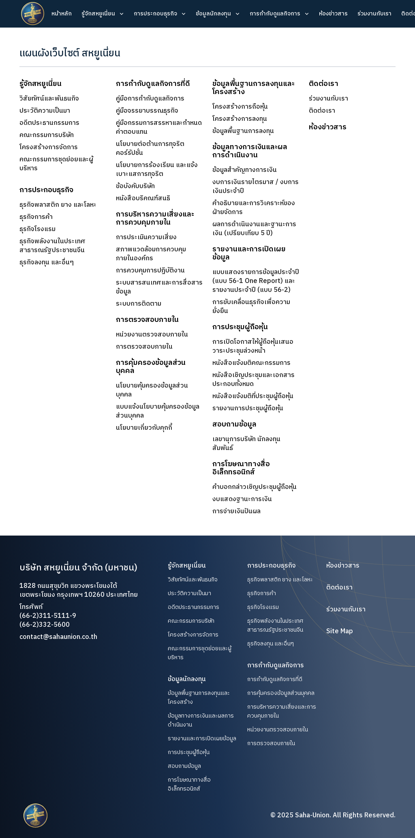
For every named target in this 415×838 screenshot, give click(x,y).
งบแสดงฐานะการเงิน (242, 499)
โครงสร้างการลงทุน (239, 119)
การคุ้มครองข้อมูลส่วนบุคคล (280, 693)
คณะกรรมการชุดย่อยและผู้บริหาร (56, 164)
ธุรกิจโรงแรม (37, 229)
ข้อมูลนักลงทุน (213, 13)
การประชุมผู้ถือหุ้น (189, 752)
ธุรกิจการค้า (36, 217)
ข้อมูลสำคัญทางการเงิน (244, 170)
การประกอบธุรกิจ (155, 13)
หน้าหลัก (61, 13)
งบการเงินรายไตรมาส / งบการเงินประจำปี (255, 187)
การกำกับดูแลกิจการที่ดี (274, 679)
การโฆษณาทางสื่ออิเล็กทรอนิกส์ (189, 784)
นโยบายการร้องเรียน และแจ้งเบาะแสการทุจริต (157, 170)
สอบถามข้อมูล (184, 766)
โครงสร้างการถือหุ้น (240, 107)
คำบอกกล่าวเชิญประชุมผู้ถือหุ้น (254, 487)
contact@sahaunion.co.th (58, 637)
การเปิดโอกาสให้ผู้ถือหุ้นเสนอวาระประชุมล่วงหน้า (252, 347)
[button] (102, 13)
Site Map (339, 631)
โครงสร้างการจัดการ (48, 147)
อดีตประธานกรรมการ (49, 123)
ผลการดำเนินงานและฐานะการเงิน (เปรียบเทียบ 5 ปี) (254, 229)
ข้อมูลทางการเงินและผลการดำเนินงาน (201, 720)
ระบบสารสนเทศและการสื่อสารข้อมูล (159, 287)
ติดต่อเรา (322, 111)
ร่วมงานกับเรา (374, 13)
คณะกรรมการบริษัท (46, 135)
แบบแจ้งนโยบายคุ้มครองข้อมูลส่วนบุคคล (157, 411)
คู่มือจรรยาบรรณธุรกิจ (147, 111)
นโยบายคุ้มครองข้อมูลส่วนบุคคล (152, 390)
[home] (33, 14)
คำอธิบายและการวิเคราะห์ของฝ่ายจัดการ (253, 208)
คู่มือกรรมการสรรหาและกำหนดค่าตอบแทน (159, 128)
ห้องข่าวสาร (333, 13)
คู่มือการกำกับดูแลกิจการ (150, 98)
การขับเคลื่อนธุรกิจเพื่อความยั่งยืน (251, 307)
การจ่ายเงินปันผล (236, 511)
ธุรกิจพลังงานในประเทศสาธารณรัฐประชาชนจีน (52, 246)
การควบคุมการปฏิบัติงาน (150, 270)
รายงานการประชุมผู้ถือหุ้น (247, 408)
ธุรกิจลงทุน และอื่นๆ (46, 262)
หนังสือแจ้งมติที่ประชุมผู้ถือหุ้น (252, 396)
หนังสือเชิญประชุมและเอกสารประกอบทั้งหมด (253, 380)
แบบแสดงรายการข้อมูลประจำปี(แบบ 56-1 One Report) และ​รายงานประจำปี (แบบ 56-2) (255, 281)
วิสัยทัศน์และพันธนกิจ (49, 98)
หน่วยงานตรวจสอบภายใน (152, 334)
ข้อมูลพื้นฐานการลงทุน (243, 131)
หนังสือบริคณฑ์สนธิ (143, 198)
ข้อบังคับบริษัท (135, 186)
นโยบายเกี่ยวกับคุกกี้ (144, 428)
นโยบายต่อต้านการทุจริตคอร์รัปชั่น (150, 149)
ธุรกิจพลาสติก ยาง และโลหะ (57, 204)
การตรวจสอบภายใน (144, 346)
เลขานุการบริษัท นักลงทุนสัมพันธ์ (246, 444)
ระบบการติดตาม (138, 303)
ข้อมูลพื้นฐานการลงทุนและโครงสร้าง (199, 698)
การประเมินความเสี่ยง (146, 237)
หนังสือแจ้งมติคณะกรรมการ (251, 363)
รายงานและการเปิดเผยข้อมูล (202, 738)
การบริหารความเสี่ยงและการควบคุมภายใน (281, 711)
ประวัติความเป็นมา (44, 111)
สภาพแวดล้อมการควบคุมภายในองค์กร (151, 254)
